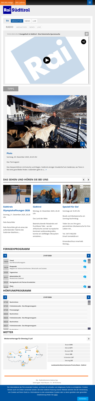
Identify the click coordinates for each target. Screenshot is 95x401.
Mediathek (17, 21)
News (27, 21)
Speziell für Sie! (71, 206)
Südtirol (37, 206)
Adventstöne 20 (15, 276)
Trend (12, 260)
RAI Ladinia (20, 2)
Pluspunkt (13, 266)
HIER (56, 395)
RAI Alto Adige (7, 2)
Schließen (83, 398)
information (84, 260)
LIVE (34, 21)
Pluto (11, 286)
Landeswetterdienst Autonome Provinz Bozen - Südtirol (68, 365)
